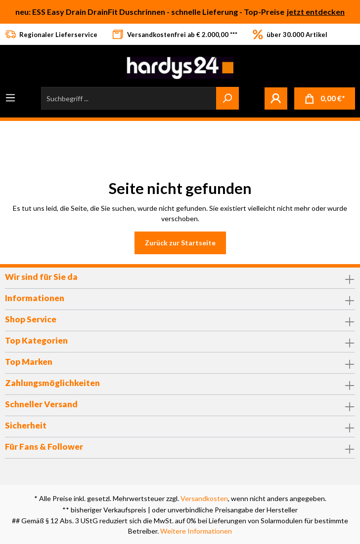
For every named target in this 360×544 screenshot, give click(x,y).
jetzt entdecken (316, 11)
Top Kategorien (36, 340)
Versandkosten (204, 498)
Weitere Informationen (196, 531)
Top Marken (28, 361)
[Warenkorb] (324, 98)
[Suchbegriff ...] (129, 98)
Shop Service (30, 319)
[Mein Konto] (276, 98)
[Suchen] (227, 98)
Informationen (34, 298)
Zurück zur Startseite (180, 242)
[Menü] (10, 98)
